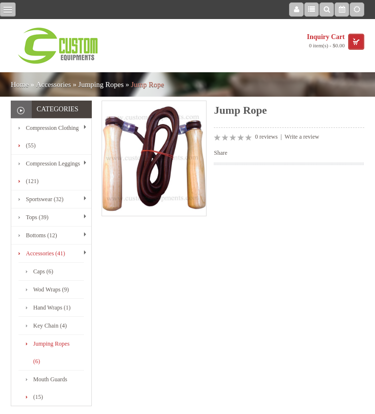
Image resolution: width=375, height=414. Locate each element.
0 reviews (266, 136)
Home (20, 84)
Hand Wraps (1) (52, 307)
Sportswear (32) (44, 199)
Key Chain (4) (50, 325)
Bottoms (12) (41, 235)
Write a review (302, 136)
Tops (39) (37, 217)
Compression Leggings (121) (53, 172)
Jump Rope (147, 84)
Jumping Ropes (101, 84)
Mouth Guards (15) (50, 388)
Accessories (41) (45, 253)
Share (220, 152)
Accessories (53, 84)
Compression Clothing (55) (52, 136)
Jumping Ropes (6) (51, 352)
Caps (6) (43, 271)
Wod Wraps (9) (51, 289)
